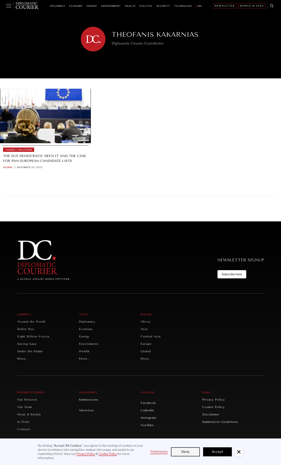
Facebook (148, 403)
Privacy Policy (213, 399)
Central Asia (151, 336)
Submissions (88, 399)
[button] (238, 451)
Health (130, 6)
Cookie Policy (213, 407)
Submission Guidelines (220, 422)
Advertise (86, 410)
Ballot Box (25, 329)
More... (22, 358)
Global (8, 167)
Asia (144, 329)
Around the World (31, 321)
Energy (92, 6)
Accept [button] (217, 452)
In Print (23, 422)
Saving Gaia (26, 344)
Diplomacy (57, 6)
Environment (111, 6)
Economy (76, 6)
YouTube (147, 425)
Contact (23, 429)
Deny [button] (185, 452)
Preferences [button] (159, 451)
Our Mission (27, 399)
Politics (146, 6)
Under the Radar (30, 351)
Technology (183, 6)
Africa (145, 321)
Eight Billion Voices (33, 336)
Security (163, 6)
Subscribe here (232, 274)
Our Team (24, 407)
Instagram (148, 418)
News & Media (29, 414)
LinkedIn (147, 410)
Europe (146, 344)
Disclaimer (210, 414)
